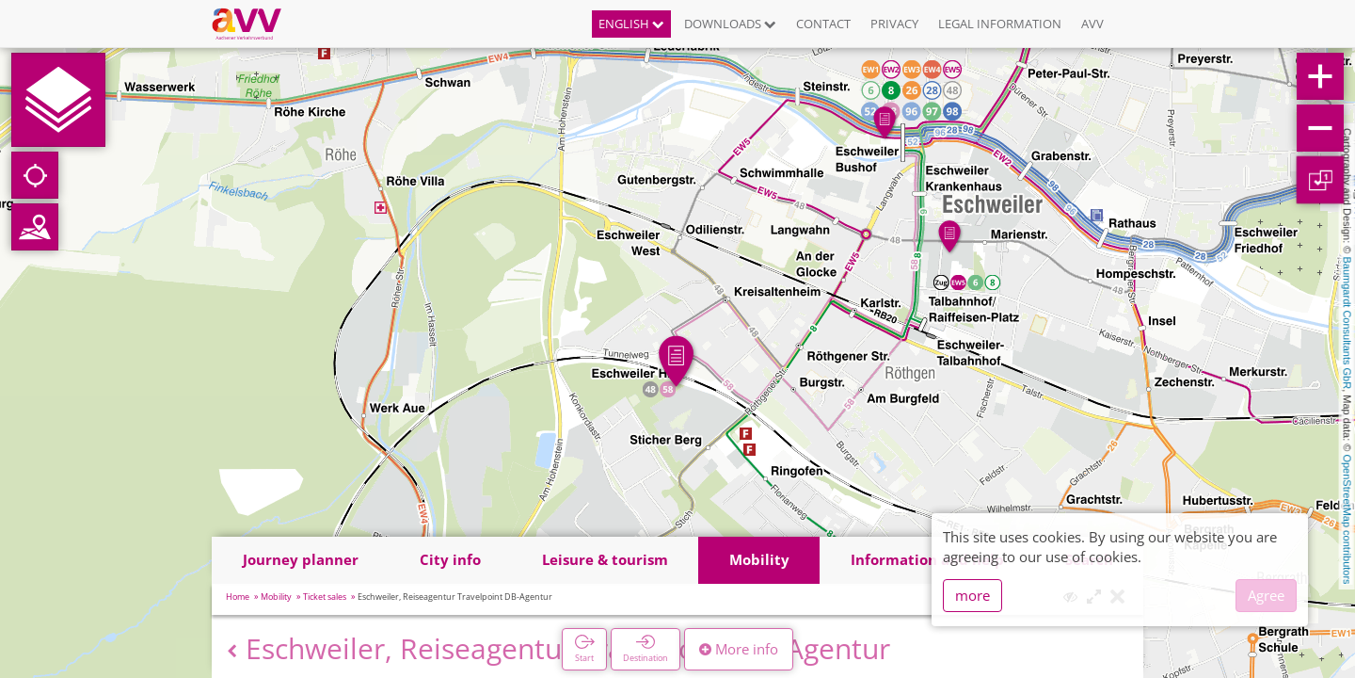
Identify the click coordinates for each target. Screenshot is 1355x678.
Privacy (894, 23)
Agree (1266, 595)
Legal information (999, 23)
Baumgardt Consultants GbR (1347, 323)
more (972, 595)
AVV (1092, 23)
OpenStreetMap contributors (1347, 519)
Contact (823, 23)
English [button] (631, 23)
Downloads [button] (730, 23)
